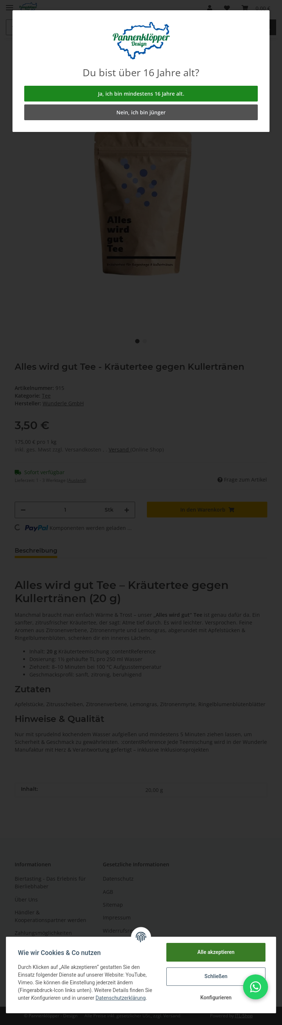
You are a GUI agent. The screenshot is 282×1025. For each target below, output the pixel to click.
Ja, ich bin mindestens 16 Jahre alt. (141, 93)
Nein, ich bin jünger (141, 112)
